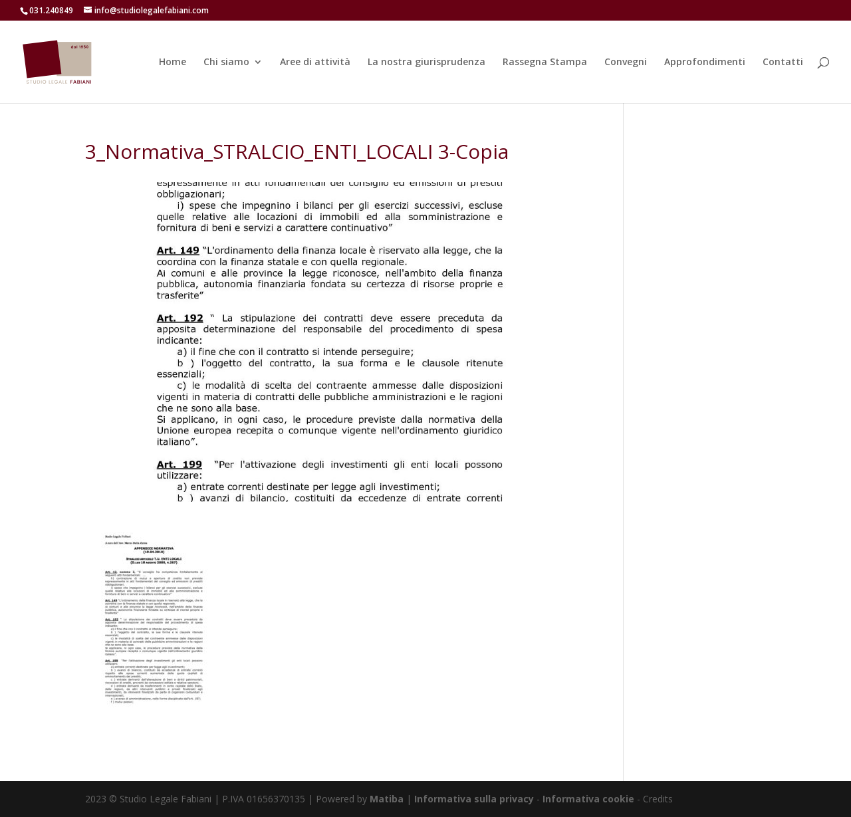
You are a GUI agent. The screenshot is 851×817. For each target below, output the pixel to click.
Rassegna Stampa (545, 62)
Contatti (783, 62)
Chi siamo (226, 62)
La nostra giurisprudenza (426, 62)
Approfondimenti (704, 62)
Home (172, 62)
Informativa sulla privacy (474, 798)
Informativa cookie (590, 798)
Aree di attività (315, 62)
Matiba (386, 798)
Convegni (625, 62)
